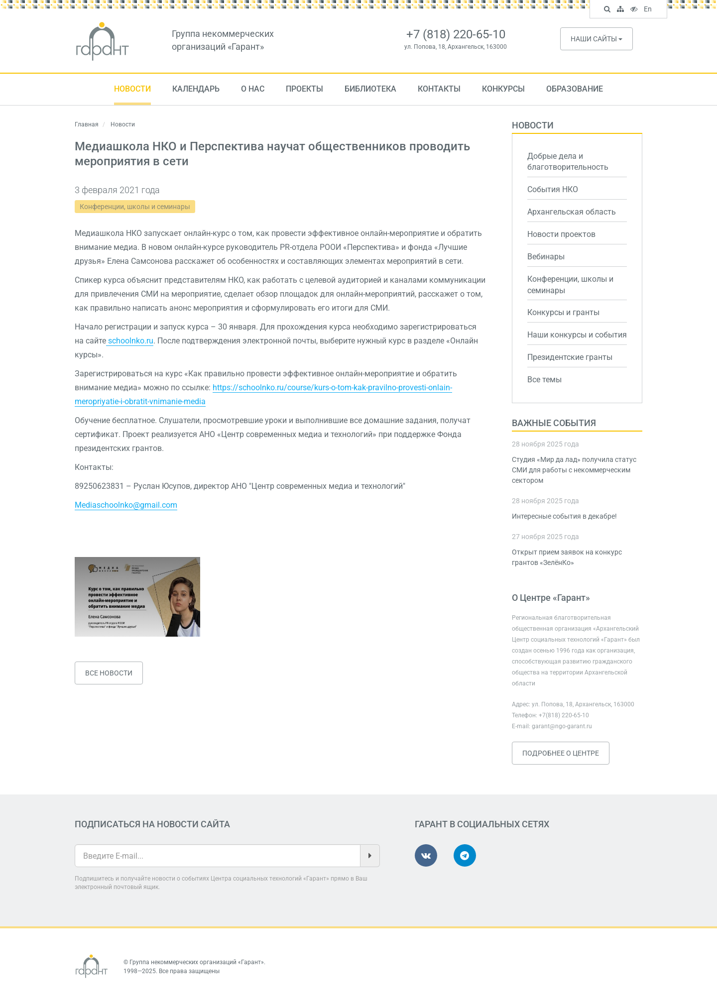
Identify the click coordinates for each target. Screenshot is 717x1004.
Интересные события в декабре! (564, 516)
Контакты (439, 89)
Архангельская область (571, 212)
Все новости (108, 673)
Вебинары (546, 256)
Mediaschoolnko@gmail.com (126, 505)
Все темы (544, 379)
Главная (87, 124)
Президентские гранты (569, 357)
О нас (252, 89)
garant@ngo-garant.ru (562, 726)
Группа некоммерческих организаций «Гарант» (196, 962)
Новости (132, 89)
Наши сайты (596, 39)
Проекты (304, 89)
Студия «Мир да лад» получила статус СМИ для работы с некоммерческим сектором (574, 469)
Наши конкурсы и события (577, 334)
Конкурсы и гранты (563, 312)
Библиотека (370, 89)
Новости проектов (561, 234)
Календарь (196, 89)
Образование (574, 89)
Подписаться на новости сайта (152, 824)
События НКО (552, 189)
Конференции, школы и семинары (135, 207)
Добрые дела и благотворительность (567, 161)
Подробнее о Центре (560, 753)
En (649, 9)
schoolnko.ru (129, 340)
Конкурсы (503, 89)
